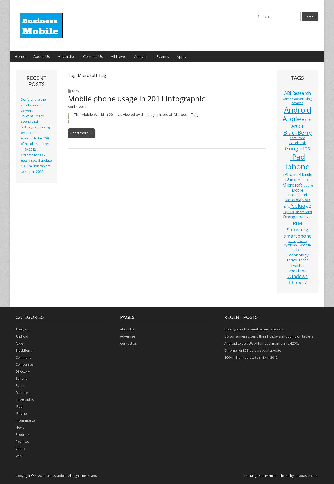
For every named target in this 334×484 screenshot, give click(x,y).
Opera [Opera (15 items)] (288, 211)
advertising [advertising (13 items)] (303, 98)
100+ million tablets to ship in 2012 (251, 357)
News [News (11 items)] (306, 200)
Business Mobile (55, 476)
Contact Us (93, 56)
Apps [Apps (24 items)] (307, 120)
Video (20, 448)
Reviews (22, 441)
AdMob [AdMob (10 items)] (288, 99)
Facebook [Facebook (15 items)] (297, 142)
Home (20, 56)
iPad (19, 406)
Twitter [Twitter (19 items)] (297, 265)
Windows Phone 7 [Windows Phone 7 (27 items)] (297, 279)
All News (118, 56)
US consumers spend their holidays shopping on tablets (268, 336)
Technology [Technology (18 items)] (298, 255)
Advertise (66, 56)
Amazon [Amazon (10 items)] (297, 103)
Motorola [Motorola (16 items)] (293, 199)
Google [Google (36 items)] (293, 148)
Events (162, 56)
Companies (25, 364)
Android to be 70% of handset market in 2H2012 (35, 144)
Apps (181, 56)
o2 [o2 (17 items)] (308, 206)
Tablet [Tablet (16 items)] (297, 249)
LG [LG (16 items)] (287, 179)
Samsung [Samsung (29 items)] (297, 229)
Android (22, 336)
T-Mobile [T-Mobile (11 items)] (304, 245)
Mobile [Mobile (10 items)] (308, 185)
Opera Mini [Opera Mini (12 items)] (303, 212)
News (76, 90)
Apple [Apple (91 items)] (292, 119)
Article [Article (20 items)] (297, 126)
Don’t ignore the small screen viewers (33, 105)
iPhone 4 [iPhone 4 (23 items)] (292, 174)
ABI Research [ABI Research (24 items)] (297, 93)
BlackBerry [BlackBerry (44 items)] (297, 132)
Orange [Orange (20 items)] (290, 217)
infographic (25, 399)
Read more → (81, 133)
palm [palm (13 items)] (308, 217)
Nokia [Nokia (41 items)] (297, 205)
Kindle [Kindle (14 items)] (307, 174)
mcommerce (25, 420)
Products (23, 434)
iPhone (21, 413)
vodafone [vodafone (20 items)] (298, 271)
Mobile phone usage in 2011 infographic (136, 98)
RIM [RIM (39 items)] (297, 223)
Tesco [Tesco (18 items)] (291, 259)
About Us (41, 56)
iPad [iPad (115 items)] (297, 157)
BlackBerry (24, 350)
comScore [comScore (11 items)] (297, 138)
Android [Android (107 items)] (297, 110)
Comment (23, 357)
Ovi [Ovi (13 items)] (301, 217)
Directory (23, 371)
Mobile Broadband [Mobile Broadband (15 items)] (297, 192)
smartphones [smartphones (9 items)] (298, 241)
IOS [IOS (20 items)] (306, 149)
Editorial (22, 378)
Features (23, 392)
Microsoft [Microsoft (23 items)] (292, 185)
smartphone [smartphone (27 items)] (298, 236)
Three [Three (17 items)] (303, 259)
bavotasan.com (306, 476)
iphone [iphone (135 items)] (297, 166)
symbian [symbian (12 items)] (290, 245)
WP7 (19, 455)
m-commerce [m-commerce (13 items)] (300, 179)
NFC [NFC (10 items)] (287, 207)
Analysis (141, 56)
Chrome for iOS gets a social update (252, 350)
